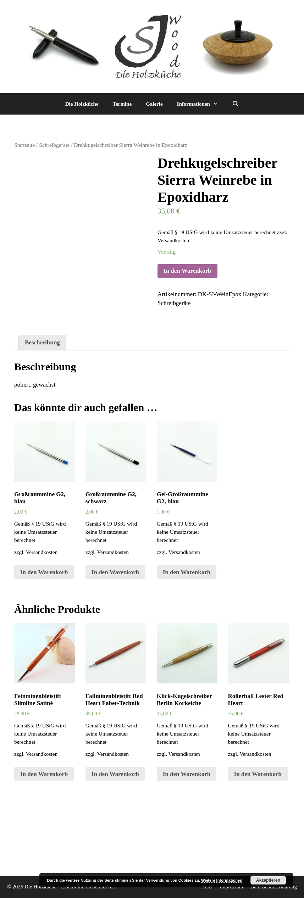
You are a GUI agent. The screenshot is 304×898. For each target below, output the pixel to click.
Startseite (24, 145)
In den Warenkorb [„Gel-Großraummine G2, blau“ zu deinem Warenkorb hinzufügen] (186, 572)
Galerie (154, 104)
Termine (122, 104)
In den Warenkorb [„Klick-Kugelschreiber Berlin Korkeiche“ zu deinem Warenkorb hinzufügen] (186, 774)
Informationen (201, 104)
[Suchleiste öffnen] (235, 104)
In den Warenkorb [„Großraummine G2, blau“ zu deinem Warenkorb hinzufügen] (44, 572)
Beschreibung (42, 342)
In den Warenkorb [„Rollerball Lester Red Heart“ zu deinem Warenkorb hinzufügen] (258, 774)
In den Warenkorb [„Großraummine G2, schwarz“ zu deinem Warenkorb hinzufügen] (115, 572)
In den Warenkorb (187, 270)
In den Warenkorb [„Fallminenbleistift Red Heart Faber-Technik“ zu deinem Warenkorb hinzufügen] (115, 774)
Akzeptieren (268, 880)
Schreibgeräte (54, 145)
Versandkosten (173, 240)
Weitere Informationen (221, 880)
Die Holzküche (82, 104)
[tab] (42, 343)
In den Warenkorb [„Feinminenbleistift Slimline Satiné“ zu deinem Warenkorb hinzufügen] (44, 774)
